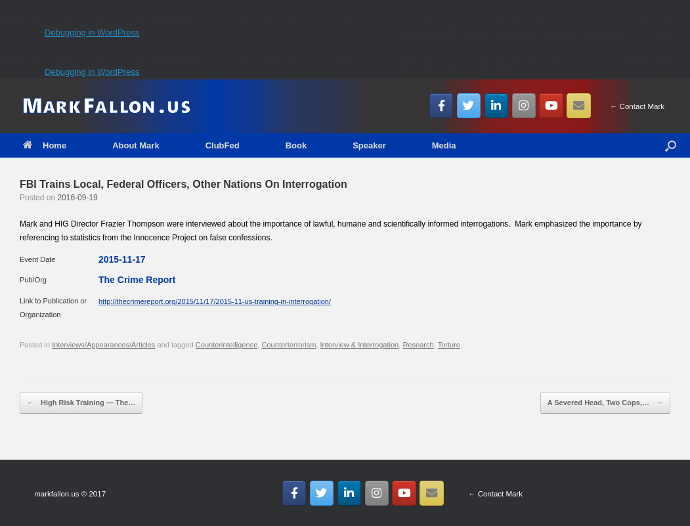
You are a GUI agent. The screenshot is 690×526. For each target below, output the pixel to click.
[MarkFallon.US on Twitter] (469, 105)
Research (417, 345)
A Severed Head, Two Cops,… (605, 403)
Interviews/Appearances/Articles (103, 345)
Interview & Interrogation (359, 345)
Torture (449, 345)
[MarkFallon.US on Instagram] (524, 105)
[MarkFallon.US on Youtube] (551, 105)
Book (296, 145)
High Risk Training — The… (81, 403)
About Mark (136, 145)
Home (44, 145)
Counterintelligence (227, 345)
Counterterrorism (288, 345)
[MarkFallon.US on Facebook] (441, 105)
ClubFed (222, 145)
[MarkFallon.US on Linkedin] (497, 105)
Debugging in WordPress (92, 32)
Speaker (369, 145)
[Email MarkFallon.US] (579, 105)
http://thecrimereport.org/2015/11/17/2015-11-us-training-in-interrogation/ (214, 301)
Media (444, 145)
